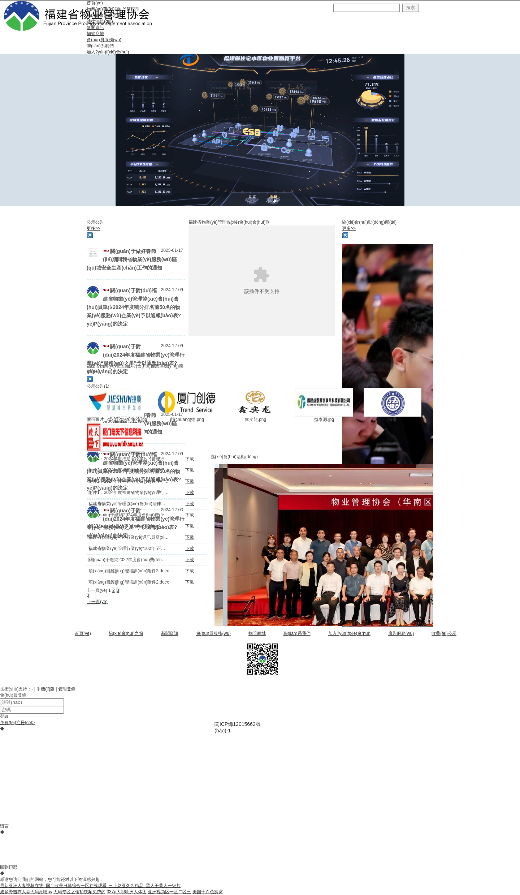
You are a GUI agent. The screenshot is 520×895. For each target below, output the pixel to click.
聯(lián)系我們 (297, 633)
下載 (189, 458)
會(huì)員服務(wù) (213, 633)
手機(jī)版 (45, 689)
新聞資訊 (169, 633)
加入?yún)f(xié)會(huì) (349, 633)
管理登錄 (66, 689)
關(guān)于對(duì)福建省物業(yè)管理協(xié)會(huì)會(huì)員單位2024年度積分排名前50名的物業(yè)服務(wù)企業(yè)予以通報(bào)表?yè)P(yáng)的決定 (134, 307)
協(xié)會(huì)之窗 (126, 633)
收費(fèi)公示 (444, 633)
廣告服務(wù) (401, 633)
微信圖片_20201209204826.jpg (117, 419)
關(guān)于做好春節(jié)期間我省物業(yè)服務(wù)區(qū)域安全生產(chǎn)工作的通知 (132, 259)
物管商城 (257, 633)
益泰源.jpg (324, 419)
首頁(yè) (83, 633)
